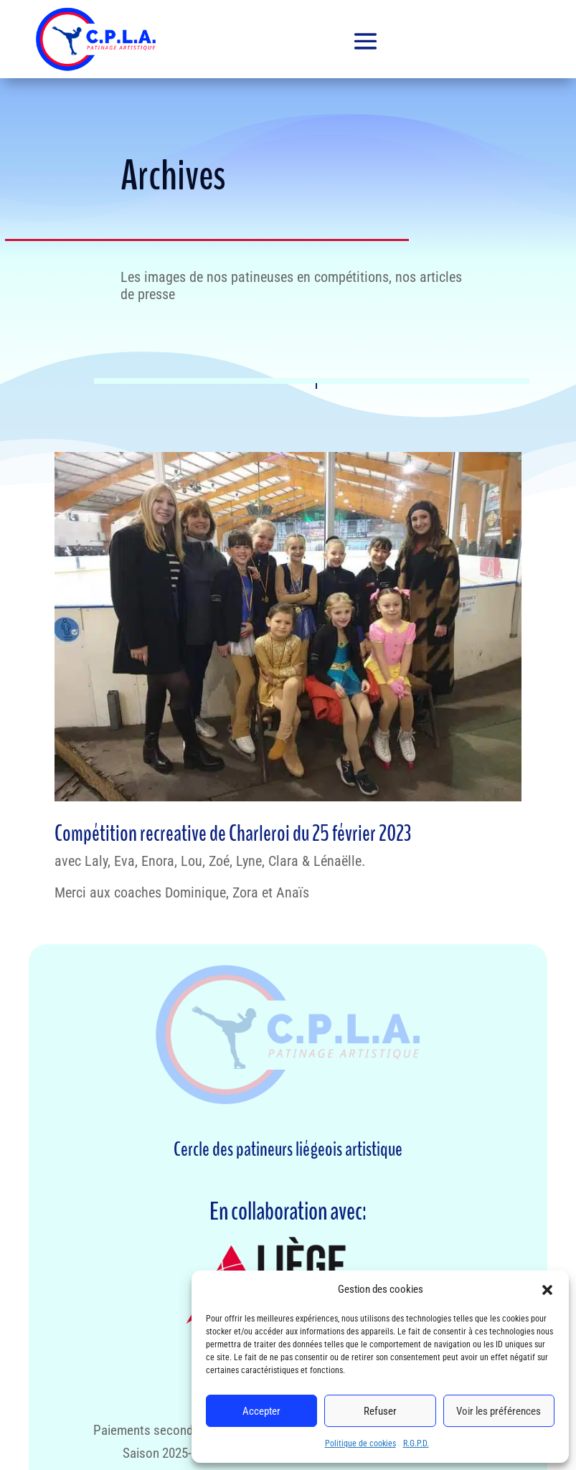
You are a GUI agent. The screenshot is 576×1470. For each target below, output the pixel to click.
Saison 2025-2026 (170, 1453)
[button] (547, 1290)
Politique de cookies (360, 1443)
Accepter (261, 1411)
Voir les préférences (498, 1411)
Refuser (380, 1411)
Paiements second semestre (170, 1430)
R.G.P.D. (416, 1443)
